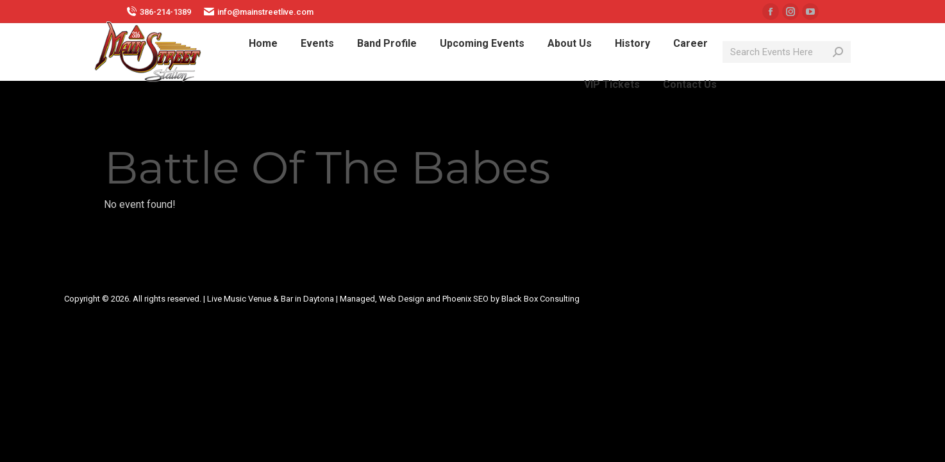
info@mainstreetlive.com (259, 11)
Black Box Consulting (540, 299)
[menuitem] (263, 44)
